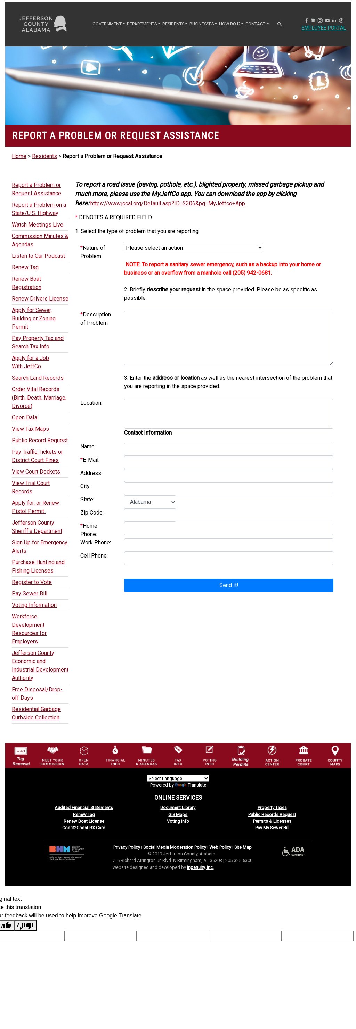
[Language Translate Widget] (178, 778)
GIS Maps (177, 814)
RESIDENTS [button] (173, 23)
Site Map (243, 847)
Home (19, 156)
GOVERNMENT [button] (107, 23)
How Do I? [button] (229, 23)
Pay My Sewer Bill (272, 827)
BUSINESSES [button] (201, 23)
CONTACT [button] (255, 23)
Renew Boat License (84, 821)
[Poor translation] (25, 925)
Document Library (177, 807)
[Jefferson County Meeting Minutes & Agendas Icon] (146, 755)
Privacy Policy (126, 847)
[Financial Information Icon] (115, 755)
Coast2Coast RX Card (83, 827)
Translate (190, 785)
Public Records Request (272, 814)
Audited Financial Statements (84, 807)
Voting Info (178, 821)
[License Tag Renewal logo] (20, 754)
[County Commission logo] (52, 755)
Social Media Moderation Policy (174, 847)
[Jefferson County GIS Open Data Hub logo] (83, 755)
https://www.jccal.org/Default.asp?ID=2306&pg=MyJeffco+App (167, 203)
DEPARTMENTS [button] (142, 23)
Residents (44, 156)
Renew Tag (84, 814)
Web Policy (220, 847)
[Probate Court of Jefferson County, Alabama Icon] (303, 755)
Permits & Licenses (272, 821)
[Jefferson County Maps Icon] (335, 755)
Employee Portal (326, 28)
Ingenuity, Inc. (200, 867)
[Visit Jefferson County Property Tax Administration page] (178, 755)
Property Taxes (272, 807)
